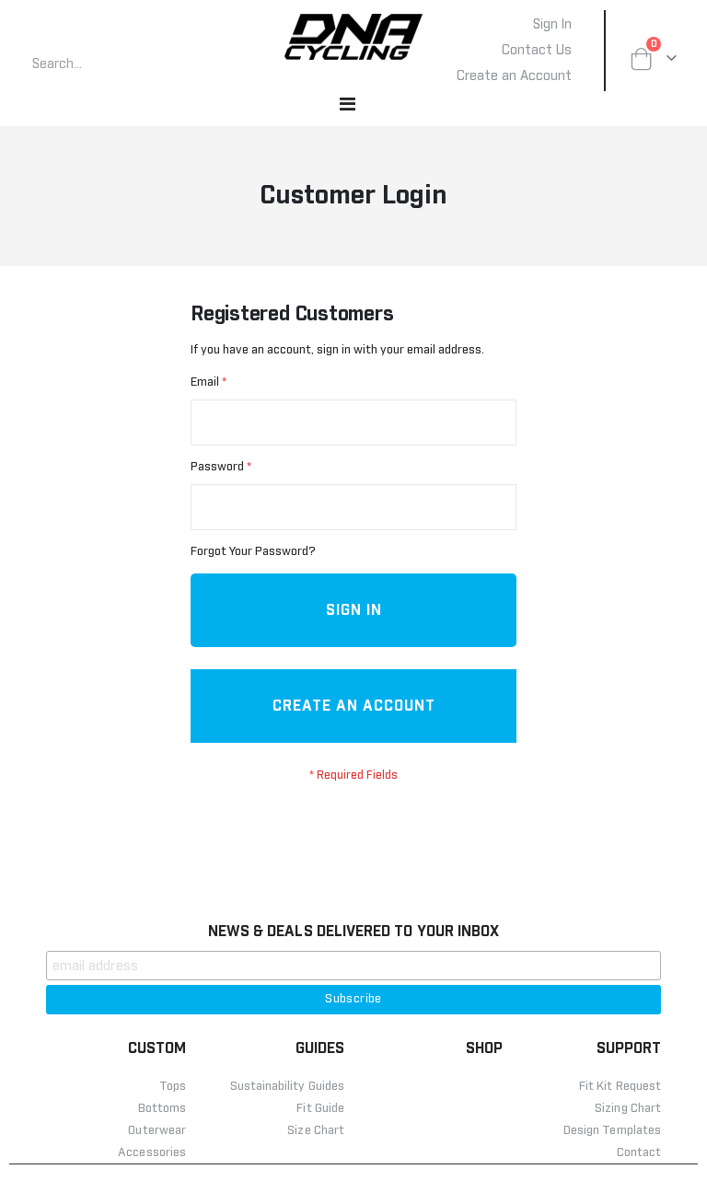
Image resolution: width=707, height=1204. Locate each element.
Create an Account (514, 76)
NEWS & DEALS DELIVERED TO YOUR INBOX (353, 970)
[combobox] (124, 64)
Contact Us (537, 50)
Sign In (552, 24)
